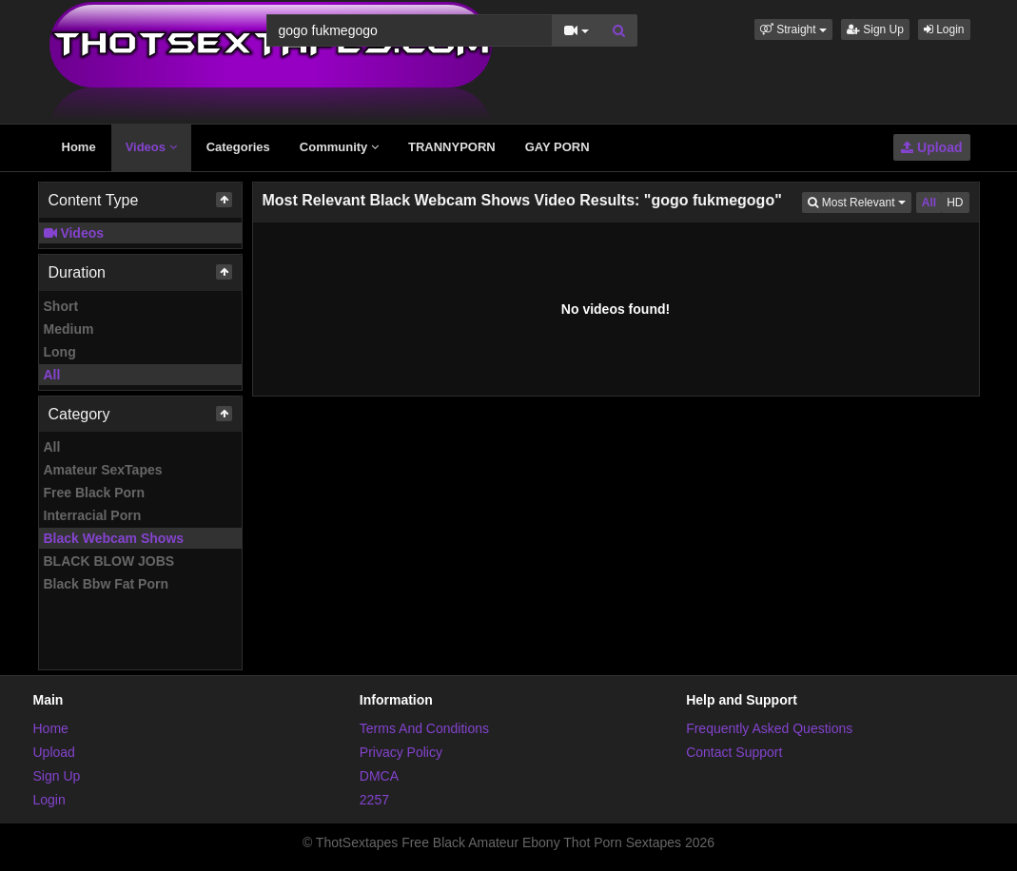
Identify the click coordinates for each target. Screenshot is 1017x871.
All (52, 374)
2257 (374, 799)
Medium (69, 329)
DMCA (379, 776)
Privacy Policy (401, 752)
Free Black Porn (95, 492)
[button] (793, 29)
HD (955, 202)
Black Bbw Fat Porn (106, 583)
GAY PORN (557, 147)
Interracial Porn (93, 515)
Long (60, 351)
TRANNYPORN (452, 147)
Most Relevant (859, 201)
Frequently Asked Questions (769, 728)
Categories (238, 147)
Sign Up (875, 29)
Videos (151, 147)
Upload (931, 147)
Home (79, 147)
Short (61, 306)
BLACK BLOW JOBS (109, 561)
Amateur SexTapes (103, 469)
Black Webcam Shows (114, 538)
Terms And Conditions (424, 728)
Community (339, 147)
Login (944, 29)
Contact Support (734, 752)
